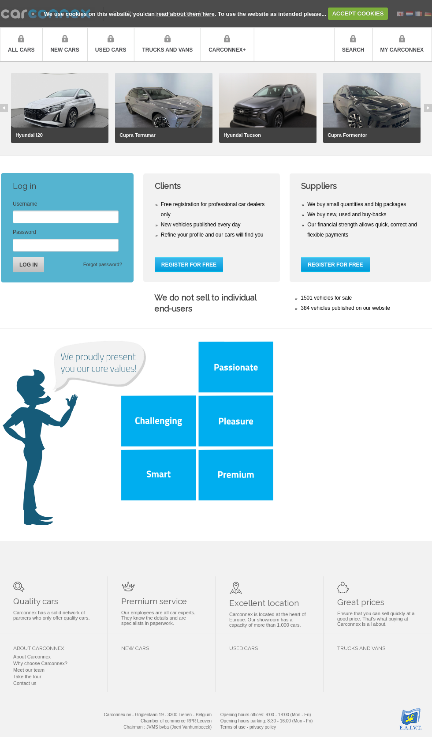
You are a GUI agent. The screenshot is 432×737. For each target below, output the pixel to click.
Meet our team (29, 670)
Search (353, 50)
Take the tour (27, 676)
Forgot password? (102, 264)
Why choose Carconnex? (40, 663)
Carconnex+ (227, 50)
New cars (64, 50)
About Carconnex (32, 656)
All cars (21, 50)
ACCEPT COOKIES (358, 13)
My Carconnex (402, 50)
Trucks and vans (167, 50)
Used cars (111, 50)
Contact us (25, 683)
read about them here (185, 13)
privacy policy (263, 727)
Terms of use (233, 727)
